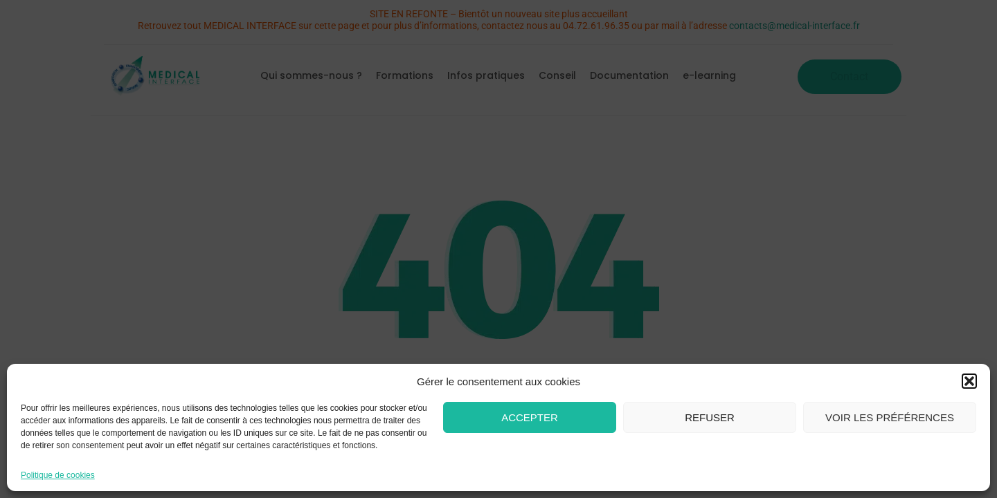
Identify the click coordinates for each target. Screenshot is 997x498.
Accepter (529, 417)
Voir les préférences (889, 417)
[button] (969, 381)
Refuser (710, 417)
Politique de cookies (58, 475)
